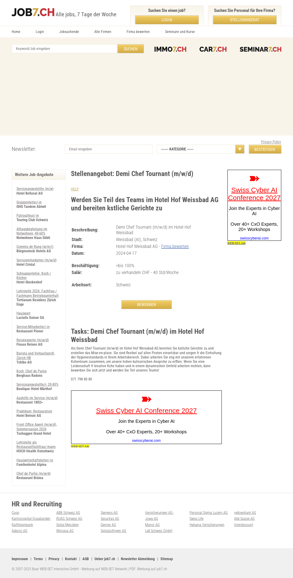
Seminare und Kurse (180, 32)
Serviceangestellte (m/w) (35, 189)
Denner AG (108, 525)
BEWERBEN (146, 304)
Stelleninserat (244, 19)
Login (40, 32)
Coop (15, 512)
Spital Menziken (67, 525)
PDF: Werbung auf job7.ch (148, 569)
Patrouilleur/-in (27, 215)
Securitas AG (110, 518)
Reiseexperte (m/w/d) (32, 340)
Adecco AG (19, 531)
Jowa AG (151, 518)
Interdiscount (243, 525)
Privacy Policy (271, 142)
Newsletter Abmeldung (138, 559)
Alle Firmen (102, 32)
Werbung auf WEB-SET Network (104, 569)
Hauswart (23, 313)
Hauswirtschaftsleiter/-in (34, 460)
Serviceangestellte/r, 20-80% (37, 384)
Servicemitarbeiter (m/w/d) (36, 260)
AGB (85, 559)
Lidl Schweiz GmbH (158, 531)
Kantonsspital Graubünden (31, 518)
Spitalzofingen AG (113, 531)
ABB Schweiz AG (68, 512)
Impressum (20, 559)
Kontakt (71, 559)
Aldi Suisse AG (244, 518)
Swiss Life (196, 518)
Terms (38, 559)
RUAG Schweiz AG (69, 518)
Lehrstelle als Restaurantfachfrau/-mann (36, 444)
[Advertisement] (146, 94)
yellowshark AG (245, 512)
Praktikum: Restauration (34, 411)
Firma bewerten (138, 32)
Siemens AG (109, 512)
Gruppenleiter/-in (29, 202)
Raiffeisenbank (22, 525)
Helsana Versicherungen (207, 525)
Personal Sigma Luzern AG (209, 512)
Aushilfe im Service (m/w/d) (37, 398)
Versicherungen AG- (159, 512)
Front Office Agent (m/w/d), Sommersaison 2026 (36, 426)
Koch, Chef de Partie (31, 371)
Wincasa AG (65, 531)
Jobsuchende (69, 32)
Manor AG (152, 525)
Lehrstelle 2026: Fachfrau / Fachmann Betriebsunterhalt (37, 293)
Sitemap (166, 559)
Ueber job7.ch (105, 559)
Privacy (54, 559)
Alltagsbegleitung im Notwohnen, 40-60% (31, 231)
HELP (75, 189)
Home (16, 32)
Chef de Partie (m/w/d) (33, 473)
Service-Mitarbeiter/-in (33, 327)
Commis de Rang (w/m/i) (34, 246)
